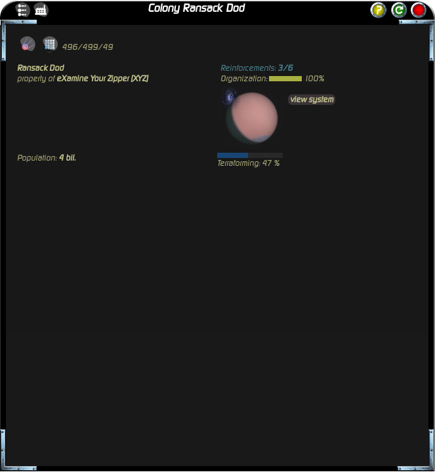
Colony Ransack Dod (196, 8)
